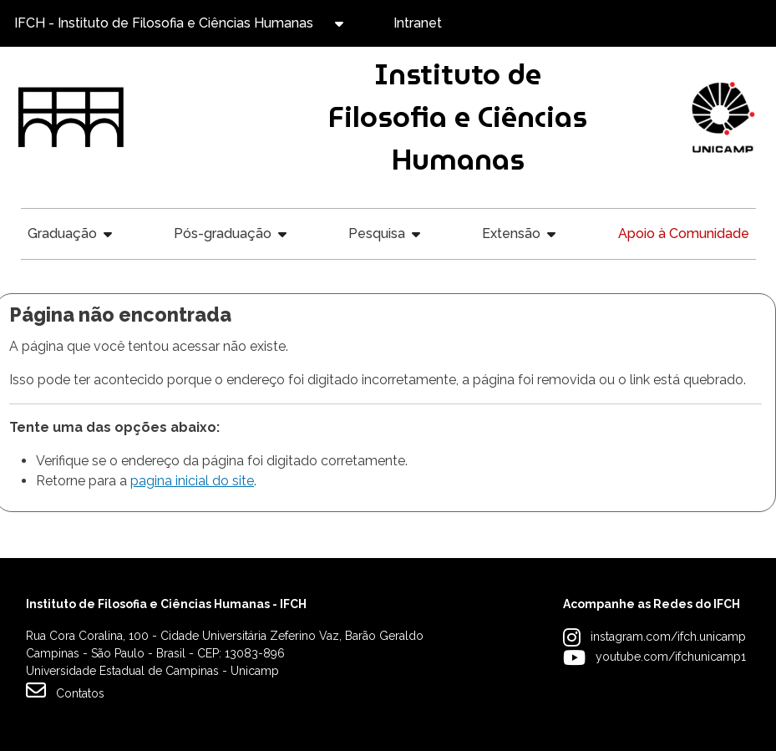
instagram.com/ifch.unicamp (668, 636)
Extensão (511, 233)
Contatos (65, 690)
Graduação (62, 233)
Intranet (417, 23)
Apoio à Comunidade (683, 233)
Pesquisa (376, 233)
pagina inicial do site (192, 481)
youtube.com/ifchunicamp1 (671, 656)
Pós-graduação (222, 233)
